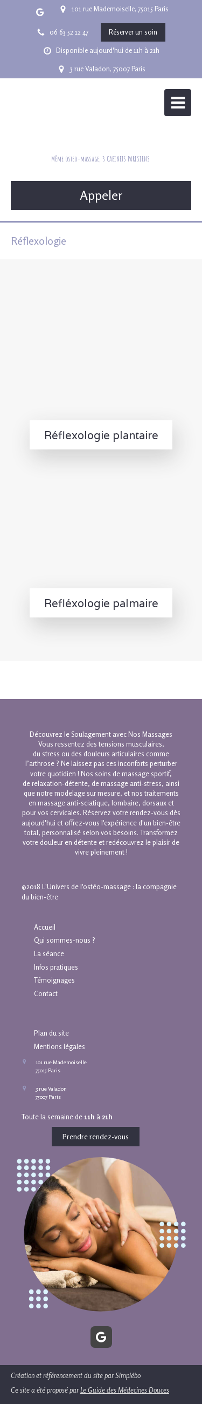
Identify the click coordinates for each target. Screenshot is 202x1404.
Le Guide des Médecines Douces (124, 1390)
